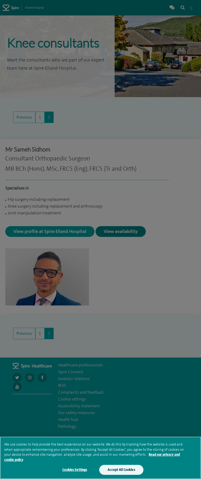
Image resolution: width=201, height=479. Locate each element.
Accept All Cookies (121, 471)
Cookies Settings (74, 471)
